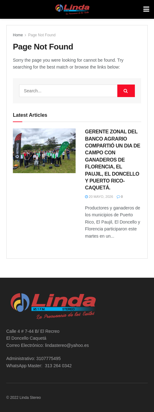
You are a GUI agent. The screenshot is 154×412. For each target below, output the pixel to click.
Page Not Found (42, 35)
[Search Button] (126, 91)
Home (18, 35)
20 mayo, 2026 (99, 196)
